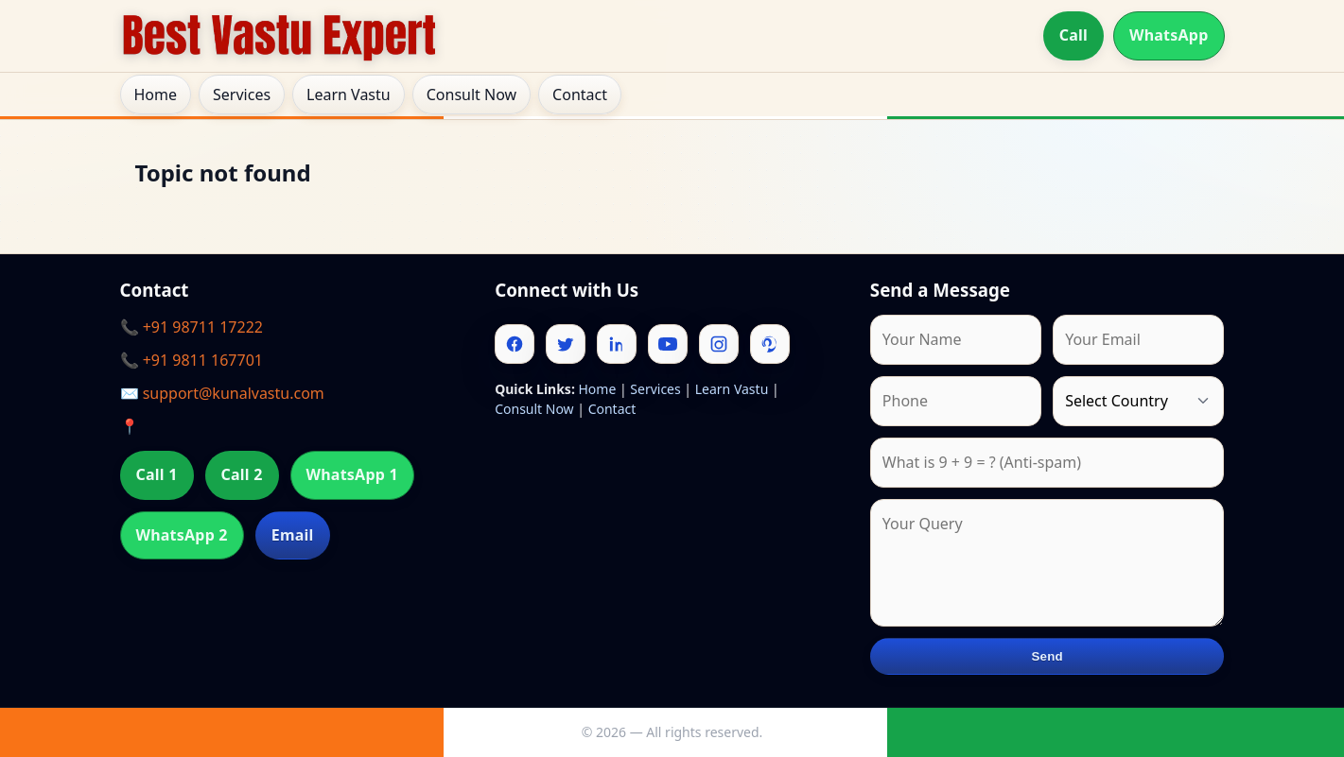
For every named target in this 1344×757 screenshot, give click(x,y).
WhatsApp (1169, 35)
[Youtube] (668, 344)
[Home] (279, 35)
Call (1073, 35)
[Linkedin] (617, 344)
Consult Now (471, 94)
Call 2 (242, 474)
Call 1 (157, 474)
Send (1046, 656)
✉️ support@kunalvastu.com (222, 393)
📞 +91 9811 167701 (191, 360)
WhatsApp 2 (182, 535)
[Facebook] (514, 344)
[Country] (1138, 401)
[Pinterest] (770, 344)
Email (292, 535)
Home (156, 94)
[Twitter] (565, 344)
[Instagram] (719, 344)
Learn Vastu (348, 94)
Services (242, 94)
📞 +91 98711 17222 (191, 327)
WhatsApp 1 (352, 474)
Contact (579, 94)
